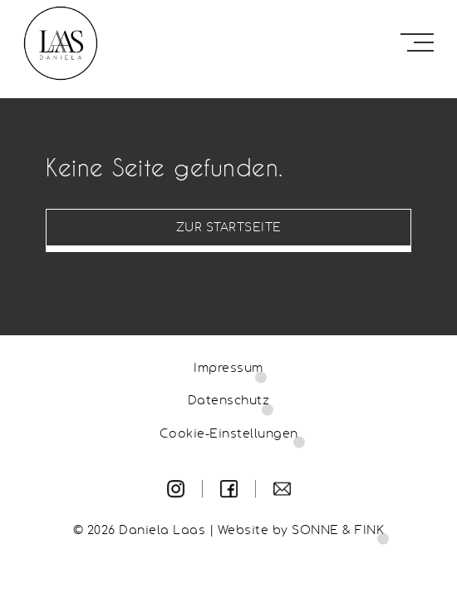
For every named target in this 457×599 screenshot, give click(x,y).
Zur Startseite (229, 228)
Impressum (228, 368)
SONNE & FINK (338, 531)
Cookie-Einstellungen (229, 434)
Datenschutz (229, 401)
